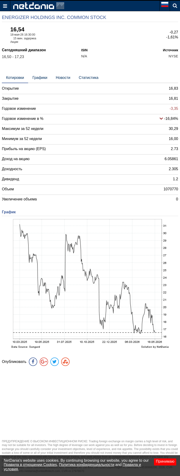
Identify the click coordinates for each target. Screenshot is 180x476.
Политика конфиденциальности (86, 465)
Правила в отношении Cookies (30, 465)
